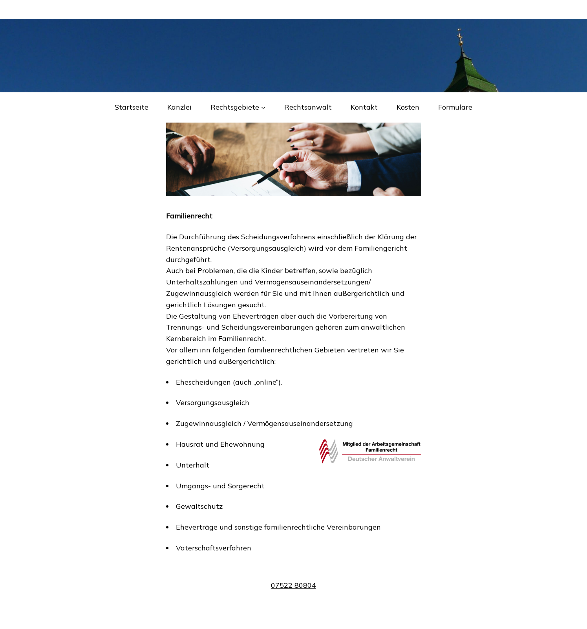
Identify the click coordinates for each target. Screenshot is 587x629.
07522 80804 (293, 585)
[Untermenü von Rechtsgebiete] (263, 107)
